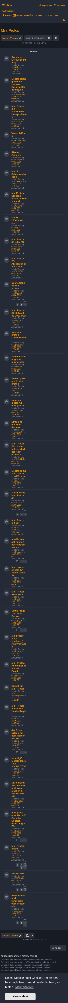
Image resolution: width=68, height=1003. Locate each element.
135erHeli (19, 459)
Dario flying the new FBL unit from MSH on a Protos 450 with (18, 789)
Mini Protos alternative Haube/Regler (18, 709)
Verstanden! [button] (20, 996)
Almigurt (18, 160)
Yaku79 (18, 121)
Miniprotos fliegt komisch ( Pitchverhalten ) (18, 641)
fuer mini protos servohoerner (18, 336)
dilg (16, 228)
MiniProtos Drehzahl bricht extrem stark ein (19, 197)
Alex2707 (19, 432)
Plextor (18, 651)
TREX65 (19, 878)
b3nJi (17, 481)
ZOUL (17, 503)
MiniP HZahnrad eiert (17, 220)
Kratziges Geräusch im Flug (18, 60)
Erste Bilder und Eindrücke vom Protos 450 (18, 901)
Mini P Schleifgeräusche (18, 174)
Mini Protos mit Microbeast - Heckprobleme (19, 111)
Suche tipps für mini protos (18, 286)
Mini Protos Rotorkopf (17, 593)
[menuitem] (9, 5)
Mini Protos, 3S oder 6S (18, 240)
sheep (18, 367)
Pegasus (19, 552)
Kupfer (18, 831)
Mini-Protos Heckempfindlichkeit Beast (18, 667)
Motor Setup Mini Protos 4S (18, 495)
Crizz (17, 67)
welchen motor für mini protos (17, 403)
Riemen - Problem (16, 153)
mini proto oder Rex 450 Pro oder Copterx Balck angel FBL (18, 819)
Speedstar (19, 181)
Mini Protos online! (17, 847)
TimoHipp (19, 94)
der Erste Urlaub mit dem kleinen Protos (18, 734)
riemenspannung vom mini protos (18, 359)
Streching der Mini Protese (16, 425)
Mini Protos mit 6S (17, 521)
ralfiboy (18, 743)
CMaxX (18, 293)
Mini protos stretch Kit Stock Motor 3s (18, 571)
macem (18, 410)
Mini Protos (10, 30)
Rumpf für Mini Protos (17, 687)
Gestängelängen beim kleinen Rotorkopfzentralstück (18, 84)
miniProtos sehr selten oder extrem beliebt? (18, 543)
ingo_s (18, 320)
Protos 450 (17, 873)
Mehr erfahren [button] (24, 987)
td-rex (17, 388)
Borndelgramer (18, 695)
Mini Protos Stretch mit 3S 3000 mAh (18, 313)
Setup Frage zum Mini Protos (18, 613)
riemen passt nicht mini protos (18, 381)
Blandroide (20, 141)
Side (17, 580)
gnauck (18, 911)
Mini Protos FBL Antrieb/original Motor (18, 262)
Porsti (17, 599)
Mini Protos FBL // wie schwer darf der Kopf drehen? (18, 449)
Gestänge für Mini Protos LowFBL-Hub (18, 473)
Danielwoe (19, 345)
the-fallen (19, 801)
